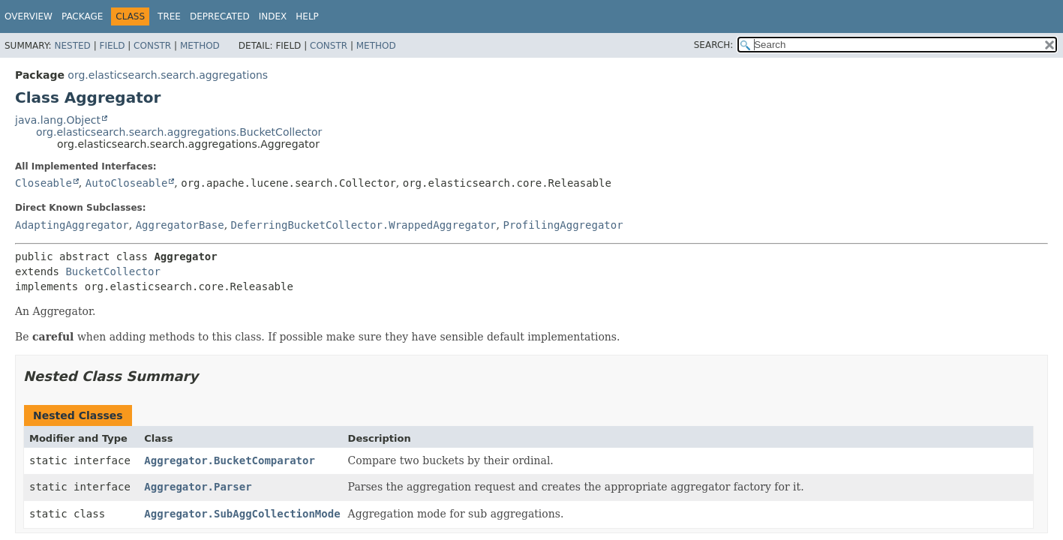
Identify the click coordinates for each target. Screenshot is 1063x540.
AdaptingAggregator (72, 225)
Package (82, 16)
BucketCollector (112, 272)
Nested (72, 45)
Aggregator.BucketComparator (229, 460)
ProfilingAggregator (563, 225)
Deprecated (220, 16)
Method (200, 45)
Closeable (43, 183)
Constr (152, 45)
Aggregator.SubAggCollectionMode (242, 514)
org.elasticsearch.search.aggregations (168, 75)
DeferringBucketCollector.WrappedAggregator (364, 225)
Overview (29, 16)
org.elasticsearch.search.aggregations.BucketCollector (179, 132)
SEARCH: (714, 45)
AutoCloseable (127, 183)
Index (273, 16)
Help (307, 16)
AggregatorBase (180, 225)
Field (112, 45)
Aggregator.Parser (197, 487)
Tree (169, 16)
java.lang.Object (58, 120)
